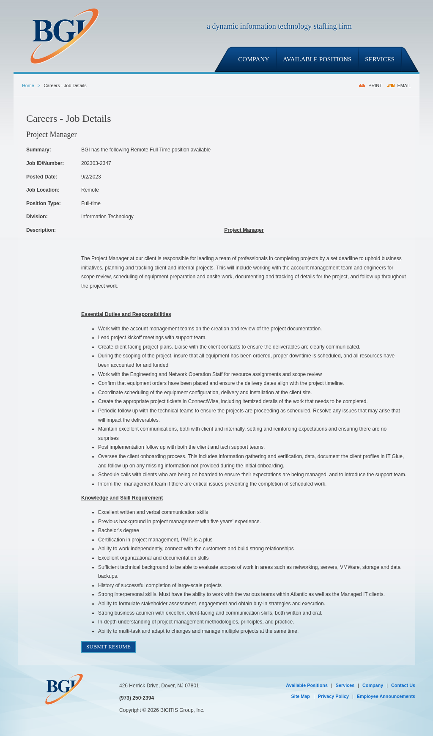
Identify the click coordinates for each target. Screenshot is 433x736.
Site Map (300, 696)
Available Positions (307, 685)
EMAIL (404, 85)
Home (28, 85)
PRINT (375, 85)
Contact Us (403, 685)
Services (345, 685)
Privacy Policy (333, 696)
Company (372, 685)
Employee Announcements (386, 696)
